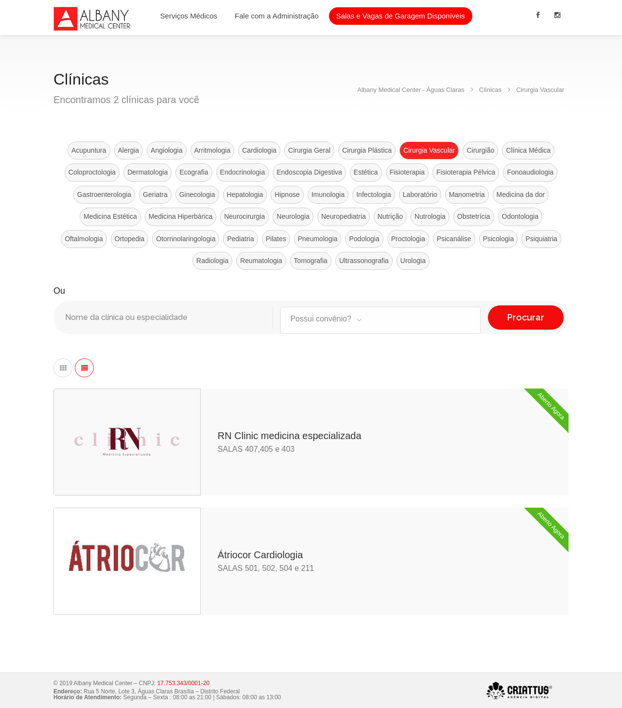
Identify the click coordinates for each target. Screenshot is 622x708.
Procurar (525, 317)
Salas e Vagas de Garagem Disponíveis (400, 16)
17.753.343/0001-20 (183, 683)
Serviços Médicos (189, 16)
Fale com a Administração (277, 16)
